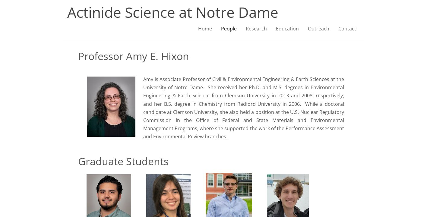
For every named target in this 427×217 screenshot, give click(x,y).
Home (205, 28)
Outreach (318, 28)
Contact (347, 28)
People (229, 28)
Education (287, 28)
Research (256, 28)
